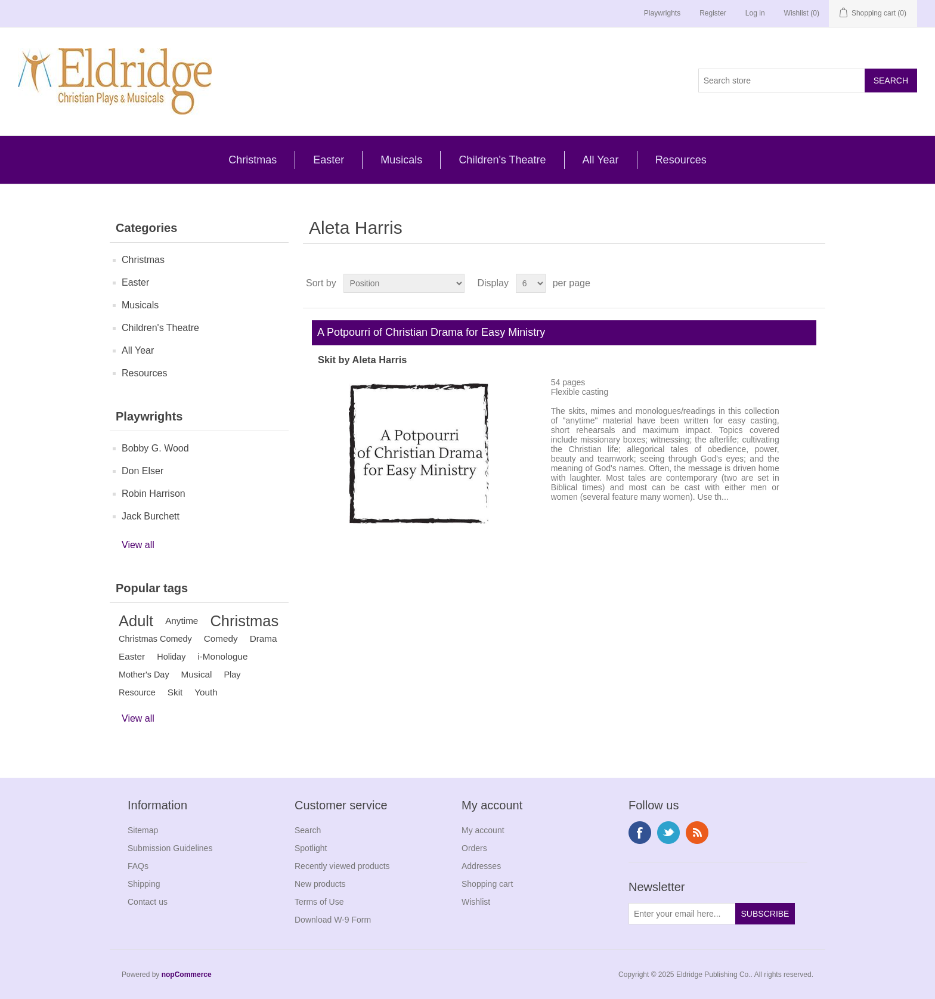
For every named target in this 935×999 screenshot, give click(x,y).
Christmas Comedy (155, 639)
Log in (755, 13)
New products (320, 884)
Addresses (481, 866)
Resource (137, 692)
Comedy (221, 638)
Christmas (252, 160)
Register (712, 13)
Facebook (640, 832)
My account (483, 830)
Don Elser (142, 471)
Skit (175, 692)
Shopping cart (487, 884)
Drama (263, 638)
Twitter (668, 832)
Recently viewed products (342, 866)
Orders (474, 848)
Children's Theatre (502, 160)
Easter (328, 160)
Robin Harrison (153, 493)
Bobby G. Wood (155, 448)
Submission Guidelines (170, 848)
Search (308, 830)
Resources (681, 160)
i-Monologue (222, 656)
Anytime (181, 621)
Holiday (171, 656)
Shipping (144, 884)
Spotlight (311, 848)
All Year (601, 160)
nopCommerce (187, 974)
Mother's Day (144, 674)
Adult (136, 621)
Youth (206, 692)
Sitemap (143, 830)
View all (138, 545)
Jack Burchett (150, 516)
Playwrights (662, 13)
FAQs (138, 866)
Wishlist (476, 902)
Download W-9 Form (333, 919)
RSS (697, 832)
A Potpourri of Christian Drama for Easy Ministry (428, 332)
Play (232, 674)
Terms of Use (319, 902)
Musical (196, 674)
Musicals (401, 160)
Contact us (148, 902)
